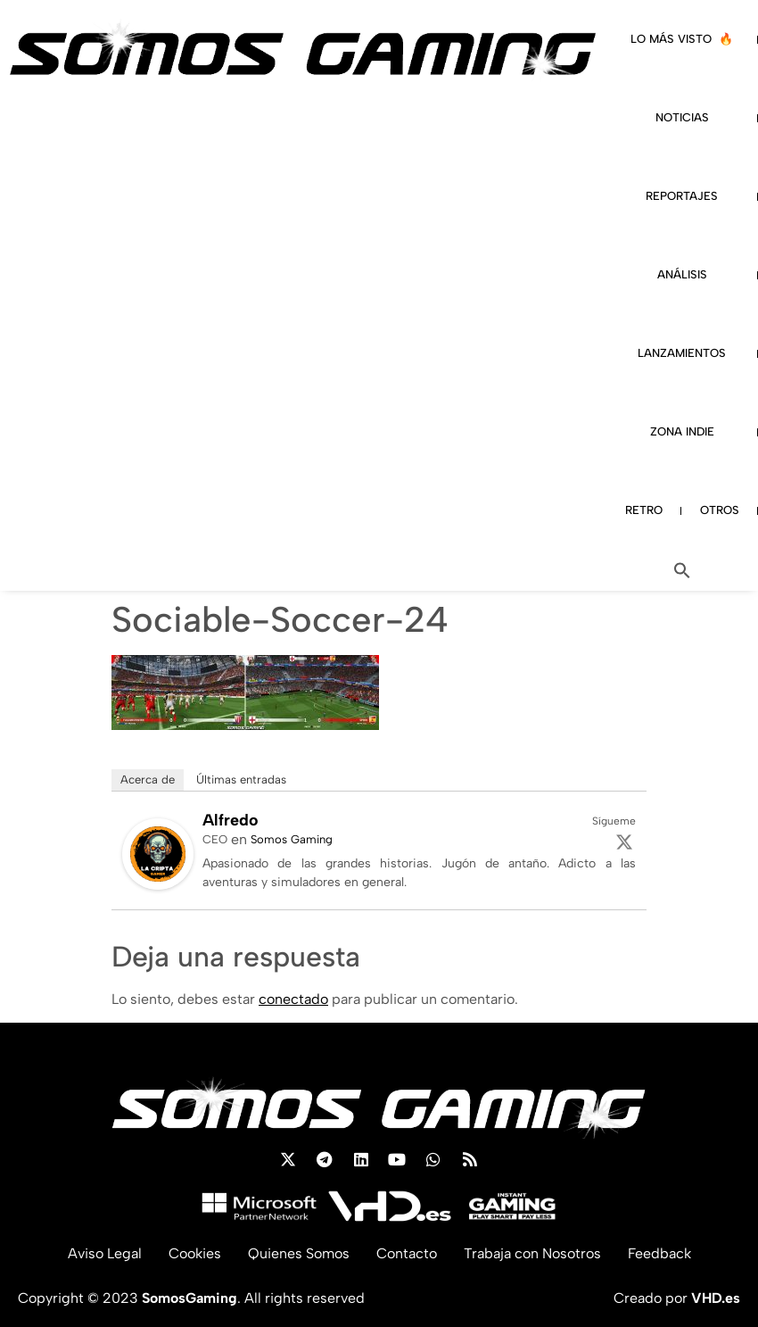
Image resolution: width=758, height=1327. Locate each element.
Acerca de (147, 779)
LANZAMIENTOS (682, 353)
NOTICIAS (682, 117)
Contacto (406, 1253)
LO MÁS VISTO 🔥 (681, 39)
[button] (682, 570)
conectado (293, 999)
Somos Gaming (292, 839)
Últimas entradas (241, 779)
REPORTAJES (682, 196)
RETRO (644, 510)
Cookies (195, 1253)
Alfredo (230, 820)
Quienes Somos (299, 1253)
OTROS (719, 510)
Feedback (659, 1253)
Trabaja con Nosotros (532, 1253)
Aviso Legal (105, 1253)
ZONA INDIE (682, 431)
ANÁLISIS (682, 274)
